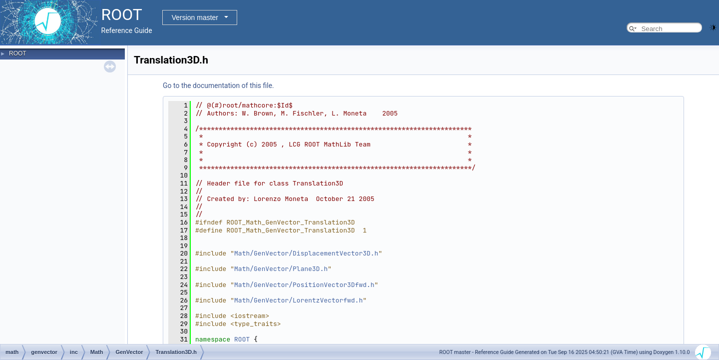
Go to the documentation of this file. (218, 86)
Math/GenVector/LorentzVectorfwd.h (298, 300)
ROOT (17, 53)
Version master (195, 18)
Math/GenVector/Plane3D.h (281, 268)
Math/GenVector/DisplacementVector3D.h (306, 253)
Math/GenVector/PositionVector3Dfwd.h (304, 284)
